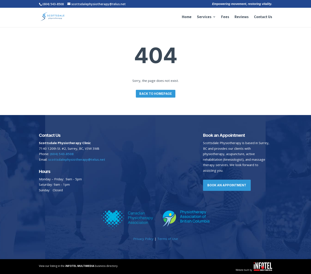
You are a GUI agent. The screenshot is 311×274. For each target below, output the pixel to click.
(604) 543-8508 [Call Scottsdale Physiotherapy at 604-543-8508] (53, 4)
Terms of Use (167, 239)
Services (204, 17)
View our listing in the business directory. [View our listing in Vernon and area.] (78, 266)
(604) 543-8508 (62, 154)
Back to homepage (155, 93)
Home (187, 17)
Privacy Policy (143, 239)
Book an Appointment (227, 185)
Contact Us (263, 17)
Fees (225, 17)
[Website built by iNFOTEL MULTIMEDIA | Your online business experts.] (263, 269)
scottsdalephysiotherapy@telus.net (76, 159)
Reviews (242, 17)
